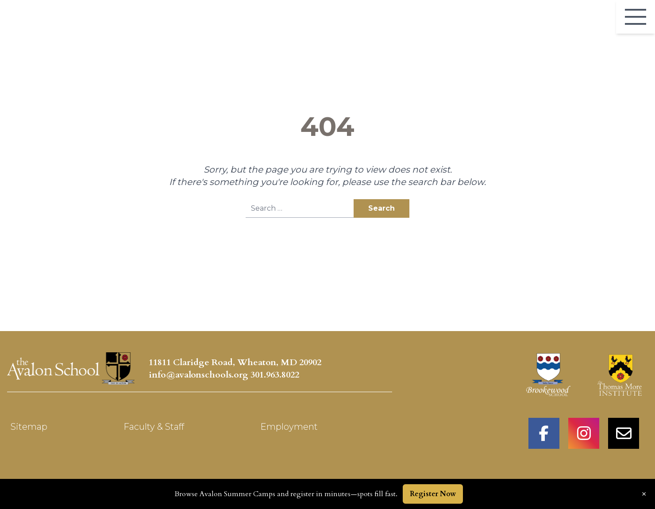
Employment (289, 426)
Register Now (433, 494)
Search (381, 208)
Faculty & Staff (153, 426)
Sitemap (29, 426)
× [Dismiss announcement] (644, 494)
